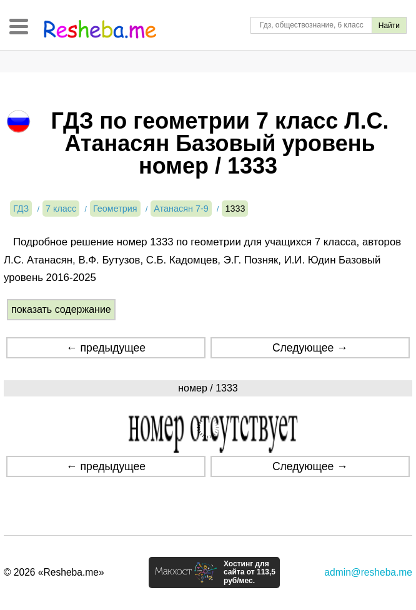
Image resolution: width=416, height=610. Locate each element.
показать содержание (61, 309)
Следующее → (310, 348)
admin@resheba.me (368, 572)
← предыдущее (106, 348)
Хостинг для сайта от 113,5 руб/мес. (249, 572)
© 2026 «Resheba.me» (54, 572)
